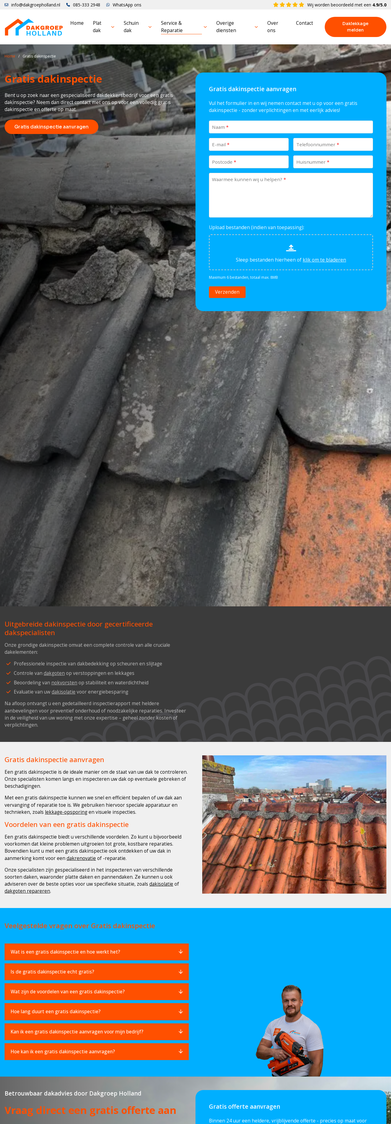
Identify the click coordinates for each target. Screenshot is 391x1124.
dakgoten (54, 673)
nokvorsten (64, 682)
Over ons (272, 26)
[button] (97, 951)
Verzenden (227, 291)
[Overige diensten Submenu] (256, 27)
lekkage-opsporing (66, 812)
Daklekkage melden (355, 27)
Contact (304, 23)
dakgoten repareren (27, 891)
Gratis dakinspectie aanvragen (51, 127)
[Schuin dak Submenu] (150, 27)
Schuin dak (131, 26)
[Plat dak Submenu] (113, 27)
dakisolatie (63, 691)
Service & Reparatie (172, 26)
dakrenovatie (81, 858)
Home (77, 23)
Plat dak (97, 26)
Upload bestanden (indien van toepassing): (256, 227)
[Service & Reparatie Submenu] (205, 27)
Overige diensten (226, 26)
